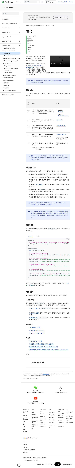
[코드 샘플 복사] (69, 239)
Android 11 (51, 422)
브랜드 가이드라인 (42, 458)
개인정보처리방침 (35, 425)
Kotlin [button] (37, 236)
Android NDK (61, 426)
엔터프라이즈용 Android (26, 418)
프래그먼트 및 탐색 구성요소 (36, 330)
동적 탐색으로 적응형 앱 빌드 (37, 333)
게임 (33, 412)
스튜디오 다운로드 (61, 423)
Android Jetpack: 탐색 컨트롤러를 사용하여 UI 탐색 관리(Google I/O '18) (48, 350)
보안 (24, 422)
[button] (9, 23)
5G (32, 428)
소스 (24, 424)
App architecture (8, 8)
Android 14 (52, 415)
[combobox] (32, 1)
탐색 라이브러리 (32, 65)
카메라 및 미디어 (35, 421)
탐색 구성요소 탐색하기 (35, 341)
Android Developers (30, 25)
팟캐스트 (25, 432)
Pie (49, 427)
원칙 (51, 80)
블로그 (24, 429)
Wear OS (42, 416)
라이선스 (35, 458)
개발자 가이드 (61, 417)
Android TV (43, 426)
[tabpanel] (48, 259)
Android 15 (51, 412)
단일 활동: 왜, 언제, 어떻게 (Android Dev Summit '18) (43, 347)
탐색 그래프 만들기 (34, 313)
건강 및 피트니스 (35, 418)
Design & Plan (40, 25)
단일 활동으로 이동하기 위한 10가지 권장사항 (41, 344)
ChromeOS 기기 (43, 419)
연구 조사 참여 (69, 422)
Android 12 (51, 420)
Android (25, 415)
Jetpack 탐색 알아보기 (35, 327)
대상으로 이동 (33, 318)
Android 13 (51, 417)
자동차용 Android (42, 423)
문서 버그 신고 (69, 416)
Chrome (25, 444)
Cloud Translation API (41, 17)
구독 (57, 464)
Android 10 (52, 425)
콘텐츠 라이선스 (46, 374)
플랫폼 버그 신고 (69, 413)
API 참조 (60, 420)
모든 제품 (25, 452)
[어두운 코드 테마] (67, 239)
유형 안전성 (39, 185)
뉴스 (24, 427)
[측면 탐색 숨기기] (18, 465)
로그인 (70, 2)
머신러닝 (34, 415)
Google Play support (69, 419)
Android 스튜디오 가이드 (61, 414)
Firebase (25, 447)
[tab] (30, 236)
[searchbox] (10, 13)
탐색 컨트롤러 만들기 (35, 308)
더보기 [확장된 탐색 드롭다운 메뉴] (18, 2)
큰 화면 (42, 414)
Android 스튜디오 (62, 2)
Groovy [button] (30, 236)
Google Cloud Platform (29, 449)
